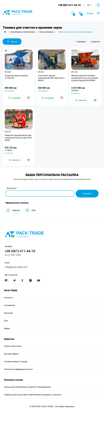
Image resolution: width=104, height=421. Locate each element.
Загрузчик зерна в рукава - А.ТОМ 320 (17, 76)
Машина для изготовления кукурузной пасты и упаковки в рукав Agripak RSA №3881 (84, 77)
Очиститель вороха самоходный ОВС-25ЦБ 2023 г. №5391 (51, 77)
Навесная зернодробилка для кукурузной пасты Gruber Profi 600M (18, 137)
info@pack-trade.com (16, 267)
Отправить (87, 193)
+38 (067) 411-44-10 (69, 5)
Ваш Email (11, 188)
